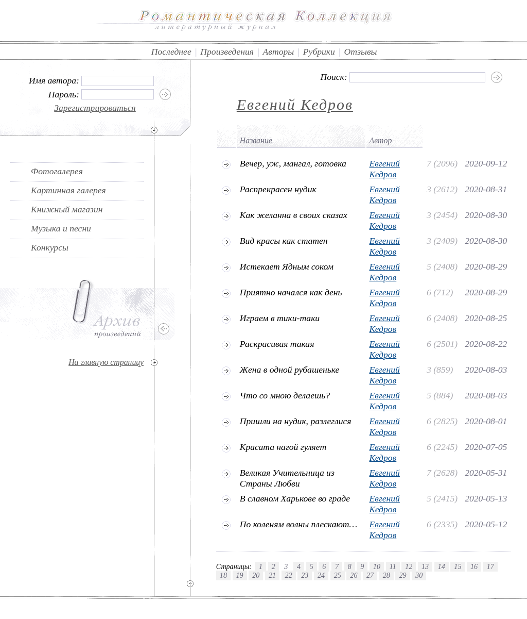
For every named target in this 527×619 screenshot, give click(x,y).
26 (353, 575)
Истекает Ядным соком (286, 266)
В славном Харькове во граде (295, 498)
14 (441, 566)
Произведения (227, 51)
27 (370, 575)
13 (425, 566)
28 (386, 575)
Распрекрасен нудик (278, 189)
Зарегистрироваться (95, 108)
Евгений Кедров (295, 104)
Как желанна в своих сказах (293, 215)
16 (474, 566)
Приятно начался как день (291, 292)
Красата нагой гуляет (283, 447)
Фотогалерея (57, 171)
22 (289, 575)
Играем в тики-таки (280, 318)
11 (393, 566)
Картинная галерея (68, 190)
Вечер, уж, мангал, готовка (293, 163)
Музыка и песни (61, 228)
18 (223, 575)
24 (321, 575)
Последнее (171, 51)
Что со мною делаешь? (285, 395)
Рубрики (319, 51)
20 (256, 575)
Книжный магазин (67, 209)
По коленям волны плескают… (298, 524)
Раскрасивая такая (277, 344)
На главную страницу (106, 362)
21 (272, 575)
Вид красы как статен (284, 241)
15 (457, 566)
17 (490, 566)
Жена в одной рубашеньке (290, 369)
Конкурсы (49, 247)
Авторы (278, 51)
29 (402, 575)
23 (304, 575)
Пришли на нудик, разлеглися (296, 421)
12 (408, 566)
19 (240, 575)
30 (419, 575)
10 (377, 566)
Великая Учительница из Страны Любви (287, 478)
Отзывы (360, 51)
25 (337, 575)
